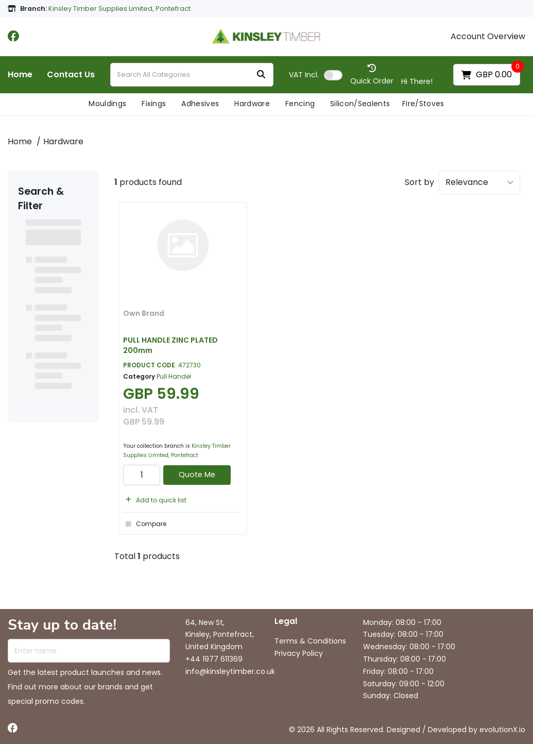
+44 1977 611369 (214, 659)
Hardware (252, 103)
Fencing (300, 103)
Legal (285, 622)
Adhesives (200, 103)
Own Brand (143, 313)
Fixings (154, 103)
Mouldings (107, 103)
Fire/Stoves (423, 103)
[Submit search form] (261, 75)
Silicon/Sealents (360, 103)
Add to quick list (154, 500)
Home (20, 74)
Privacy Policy (298, 653)
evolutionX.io (502, 729)
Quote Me (197, 474)
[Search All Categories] (191, 75)
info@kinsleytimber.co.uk (230, 671)
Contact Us (71, 74)
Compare (144, 524)
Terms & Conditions (310, 641)
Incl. (304, 75)
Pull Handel (174, 376)
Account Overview (488, 36)
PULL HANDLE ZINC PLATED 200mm (170, 345)
